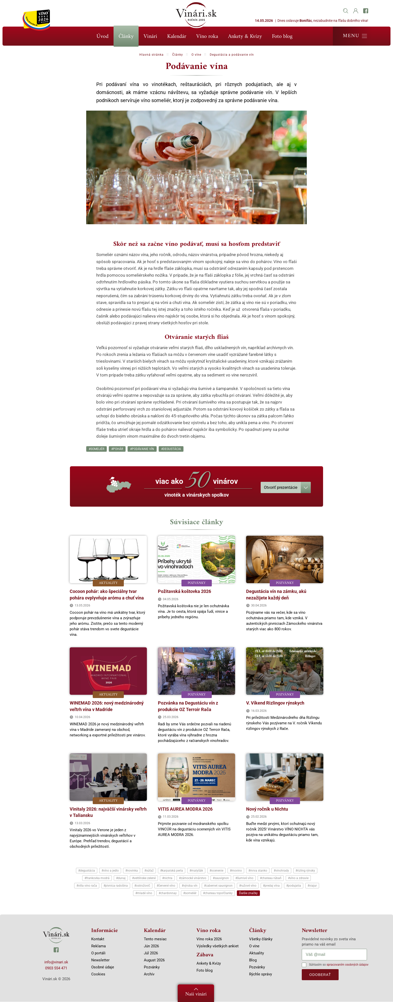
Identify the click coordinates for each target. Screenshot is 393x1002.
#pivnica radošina (116, 886)
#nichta (167, 878)
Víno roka (207, 37)
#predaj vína (271, 886)
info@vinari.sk (56, 962)
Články (126, 37)
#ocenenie (216, 871)
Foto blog (282, 37)
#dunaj (121, 878)
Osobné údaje (102, 967)
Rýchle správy (260, 974)
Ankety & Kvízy (245, 37)
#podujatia (293, 886)
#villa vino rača (86, 886)
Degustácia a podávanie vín (232, 54)
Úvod (102, 37)
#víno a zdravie (298, 878)
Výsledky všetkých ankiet (218, 946)
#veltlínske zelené (144, 878)
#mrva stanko (257, 871)
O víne (196, 54)
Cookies (98, 974)
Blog (253, 960)
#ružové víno (247, 886)
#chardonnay (168, 893)
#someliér (96, 449)
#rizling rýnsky (305, 871)
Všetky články (260, 939)
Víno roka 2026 (209, 939)
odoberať (320, 975)
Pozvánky (152, 967)
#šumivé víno (244, 878)
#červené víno (166, 886)
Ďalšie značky (248, 893)
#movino (236, 871)
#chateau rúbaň (270, 878)
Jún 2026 (151, 946)
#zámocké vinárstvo (192, 878)
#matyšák (196, 871)
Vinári (150, 37)
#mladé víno (143, 893)
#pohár (117, 449)
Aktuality (256, 953)
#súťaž (149, 871)
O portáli (98, 953)
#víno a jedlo (110, 871)
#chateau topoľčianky (218, 893)
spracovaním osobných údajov (347, 965)
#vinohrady (281, 871)
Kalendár (176, 37)
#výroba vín (190, 886)
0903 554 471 (56, 968)
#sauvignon (221, 878)
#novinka (131, 871)
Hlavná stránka (151, 54)
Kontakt (97, 939)
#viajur (312, 886)
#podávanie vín (142, 449)
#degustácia (171, 449)
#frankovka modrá (97, 878)
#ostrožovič (142, 886)
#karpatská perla (171, 871)
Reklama (98, 946)
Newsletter (100, 960)
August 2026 (154, 960)
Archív (149, 974)
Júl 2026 (151, 953)
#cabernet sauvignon (218, 886)
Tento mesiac (155, 939)
